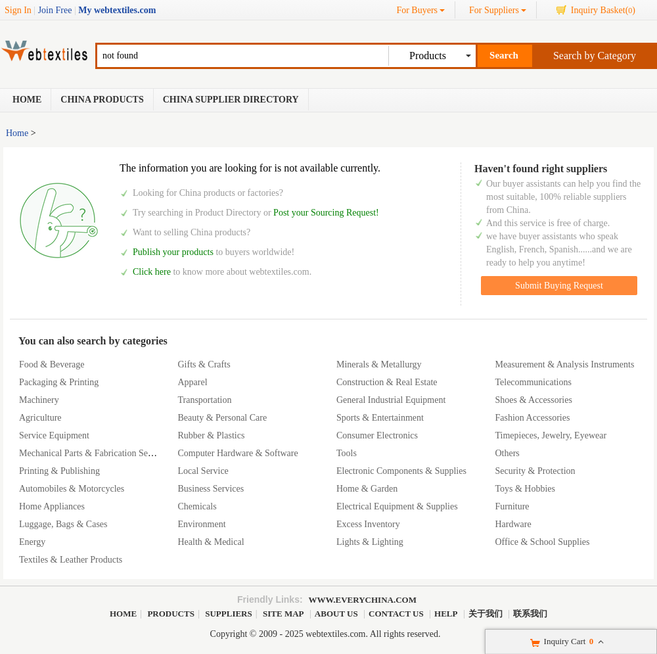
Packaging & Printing (59, 382)
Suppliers (228, 614)
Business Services (210, 489)
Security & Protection (535, 471)
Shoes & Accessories (533, 400)
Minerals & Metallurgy (379, 364)
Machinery (39, 400)
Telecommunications (533, 382)
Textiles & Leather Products (70, 560)
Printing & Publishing (59, 471)
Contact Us (396, 614)
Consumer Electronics (377, 435)
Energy (32, 542)
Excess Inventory (368, 524)
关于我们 (485, 614)
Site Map (283, 614)
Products (170, 614)
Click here (152, 272)
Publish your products (174, 252)
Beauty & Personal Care (222, 418)
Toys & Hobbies (525, 489)
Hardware (513, 524)
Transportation (204, 400)
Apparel (192, 382)
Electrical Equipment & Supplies (397, 506)
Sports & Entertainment (380, 418)
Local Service (202, 471)
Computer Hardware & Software (237, 453)
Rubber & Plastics (210, 435)
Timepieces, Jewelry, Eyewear (550, 435)
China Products (101, 100)
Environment (201, 524)
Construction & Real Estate (387, 382)
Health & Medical (210, 542)
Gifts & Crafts (203, 364)
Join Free (55, 10)
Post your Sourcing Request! (326, 213)
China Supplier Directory (231, 100)
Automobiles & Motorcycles (71, 489)
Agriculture (40, 418)
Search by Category (594, 55)
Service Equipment (54, 435)
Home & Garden (366, 489)
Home (26, 100)
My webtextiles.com (117, 10)
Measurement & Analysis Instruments (564, 364)
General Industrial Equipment (390, 400)
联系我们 (530, 614)
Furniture (512, 506)
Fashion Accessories (532, 418)
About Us (336, 614)
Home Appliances (52, 506)
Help (445, 614)
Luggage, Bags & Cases (63, 524)
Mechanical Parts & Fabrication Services (94, 453)
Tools (346, 453)
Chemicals (196, 506)
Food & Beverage (52, 364)
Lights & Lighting (369, 542)
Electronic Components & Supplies (401, 471)
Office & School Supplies (542, 542)
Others (507, 453)
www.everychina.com (363, 600)
